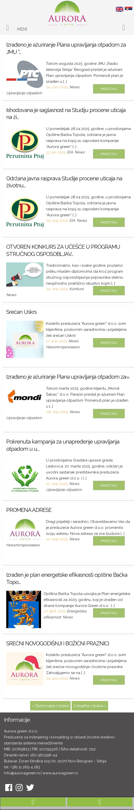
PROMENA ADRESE (28, 510)
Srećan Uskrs (21, 312)
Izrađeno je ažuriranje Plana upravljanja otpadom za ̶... (67, 376)
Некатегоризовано (63, 347)
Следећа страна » (89, 705)
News (74, 87)
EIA (70, 152)
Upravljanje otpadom (24, 93)
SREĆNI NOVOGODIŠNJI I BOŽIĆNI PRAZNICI (57, 643)
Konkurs (76, 289)
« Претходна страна (50, 705)
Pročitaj (109, 89)
